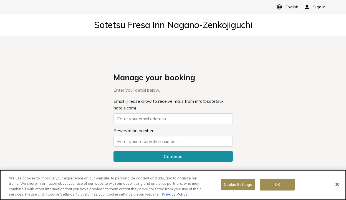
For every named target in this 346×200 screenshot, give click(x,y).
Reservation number (133, 130)
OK (277, 184)
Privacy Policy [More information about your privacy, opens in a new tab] (174, 194)
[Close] (337, 184)
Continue (173, 156)
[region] (173, 185)
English (286, 7)
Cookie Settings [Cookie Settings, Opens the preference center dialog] (238, 184)
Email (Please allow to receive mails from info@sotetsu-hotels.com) (168, 104)
